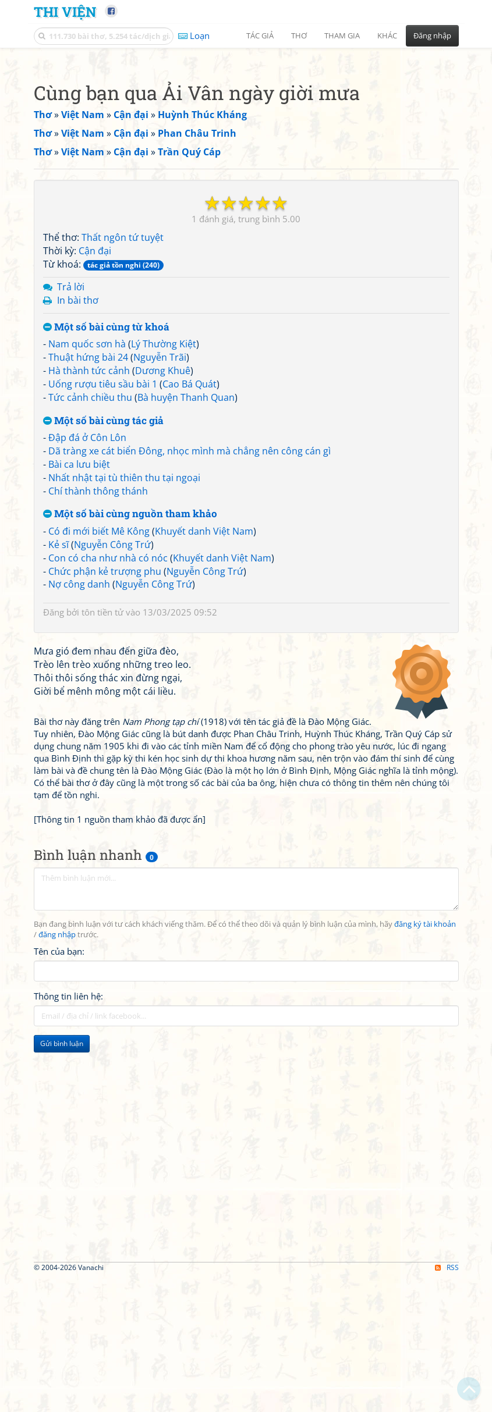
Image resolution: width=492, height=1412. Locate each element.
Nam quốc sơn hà (87, 506)
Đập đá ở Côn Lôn (87, 600)
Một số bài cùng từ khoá (106, 490)
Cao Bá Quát (189, 546)
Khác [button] (387, 35)
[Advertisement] (246, 136)
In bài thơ (77, 463)
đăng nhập (57, 1260)
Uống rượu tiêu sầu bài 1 (102, 546)
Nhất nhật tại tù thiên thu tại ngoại (124, 640)
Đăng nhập (432, 35)
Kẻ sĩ (58, 707)
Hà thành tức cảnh (89, 533)
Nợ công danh (79, 747)
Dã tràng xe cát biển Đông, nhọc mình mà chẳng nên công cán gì (189, 613)
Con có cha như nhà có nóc (108, 720)
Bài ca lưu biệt (79, 627)
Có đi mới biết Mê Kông (99, 694)
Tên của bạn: (59, 1277)
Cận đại (95, 413)
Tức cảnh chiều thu (90, 560)
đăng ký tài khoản (425, 1250)
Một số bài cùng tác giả (103, 583)
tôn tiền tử (102, 775)
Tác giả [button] (260, 35)
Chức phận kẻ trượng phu (104, 734)
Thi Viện (65, 11)
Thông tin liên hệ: (68, 1322)
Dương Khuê (162, 533)
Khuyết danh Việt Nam (204, 694)
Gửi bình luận (61, 1369)
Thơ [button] (299, 35)
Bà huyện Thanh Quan (186, 560)
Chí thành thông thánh (98, 654)
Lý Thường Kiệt (163, 506)
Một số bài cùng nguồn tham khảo (130, 676)
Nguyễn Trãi (159, 520)
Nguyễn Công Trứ (112, 707)
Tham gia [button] (342, 35)
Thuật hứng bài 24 (88, 520)
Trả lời (70, 449)
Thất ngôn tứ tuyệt (123, 400)
